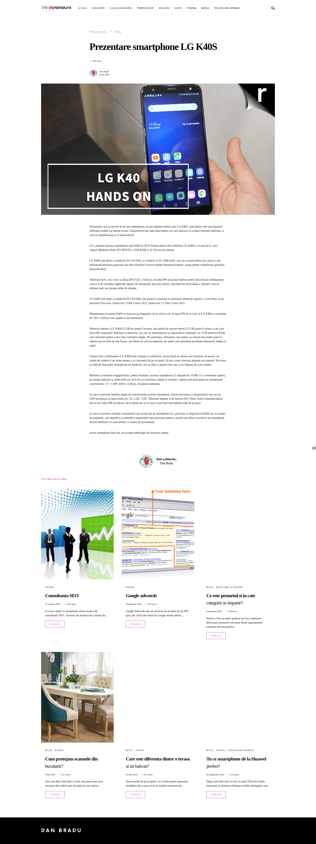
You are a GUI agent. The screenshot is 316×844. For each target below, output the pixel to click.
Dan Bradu (104, 71)
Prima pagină (98, 31)
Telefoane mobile (241, 750)
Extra (49, 587)
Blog (118, 31)
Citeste (54, 624)
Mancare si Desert (229, 587)
